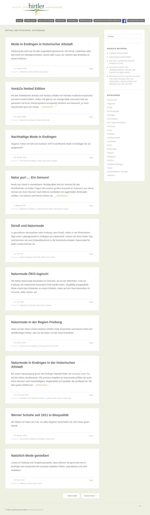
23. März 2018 (19, 480)
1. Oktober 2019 (20, 205)
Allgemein (23, 72)
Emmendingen (113, 111)
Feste (109, 130)
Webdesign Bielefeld (35, 510)
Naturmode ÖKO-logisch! (29, 274)
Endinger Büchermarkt (118, 53)
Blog (19, 20)
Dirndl (30, 72)
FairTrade (36, 257)
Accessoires (24, 346)
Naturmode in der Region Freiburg (36, 322)
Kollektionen (46, 20)
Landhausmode (42, 209)
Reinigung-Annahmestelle (120, 57)
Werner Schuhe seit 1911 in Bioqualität (40, 415)
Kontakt (72, 20)
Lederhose (111, 141)
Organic (45, 72)
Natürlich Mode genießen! (30, 455)
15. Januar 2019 (20, 342)
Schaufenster (136, 20)
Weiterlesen (49, 107)
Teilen (91, 69)
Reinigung (111, 156)
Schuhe (110, 160)
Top (139, 506)
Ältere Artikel (71, 496)
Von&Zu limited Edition (28, 88)
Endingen (31, 120)
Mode (38, 120)
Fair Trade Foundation (28, 161)
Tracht (53, 257)
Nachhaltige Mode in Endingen (34, 137)
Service (60, 20)
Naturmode (38, 72)
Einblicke (30, 20)
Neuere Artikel (90, 496)
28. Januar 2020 (20, 117)
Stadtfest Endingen (115, 164)
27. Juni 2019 (19, 302)
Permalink (86, 44)
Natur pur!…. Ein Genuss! (30, 177)
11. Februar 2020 (20, 68)
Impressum (85, 20)
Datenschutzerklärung (107, 20)
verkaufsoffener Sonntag (117, 171)
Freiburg (41, 346)
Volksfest (111, 175)
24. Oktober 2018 (20, 435)
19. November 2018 (21, 395)
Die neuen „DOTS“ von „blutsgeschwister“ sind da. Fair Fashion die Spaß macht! (122, 70)
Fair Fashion (112, 119)
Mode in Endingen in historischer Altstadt (42, 44)
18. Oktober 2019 (20, 157)
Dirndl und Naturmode (27, 226)
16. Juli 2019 (18, 254)
